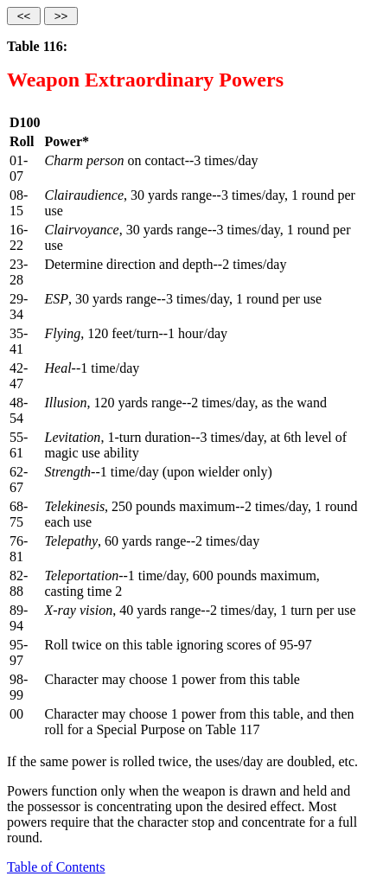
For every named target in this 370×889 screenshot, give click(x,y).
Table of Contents (56, 867)
